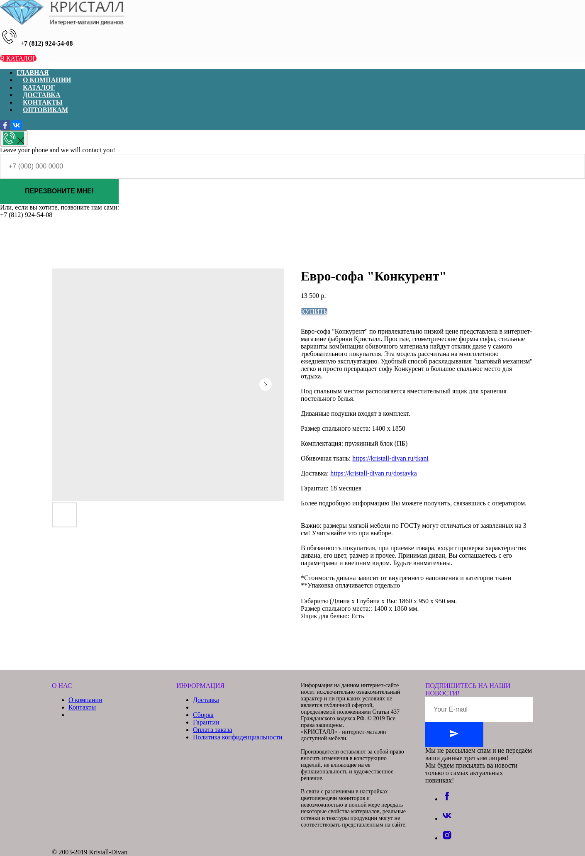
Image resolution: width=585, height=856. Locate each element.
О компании (85, 699)
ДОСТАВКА (41, 94)
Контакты (82, 707)
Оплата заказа (212, 729)
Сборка (203, 714)
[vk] (447, 818)
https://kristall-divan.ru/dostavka (373, 473)
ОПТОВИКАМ (45, 109)
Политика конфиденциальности (238, 737)
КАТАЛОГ (39, 87)
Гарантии (206, 722)
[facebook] (447, 798)
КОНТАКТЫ (43, 102)
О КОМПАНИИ (47, 79)
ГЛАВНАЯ (33, 72)
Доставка (206, 699)
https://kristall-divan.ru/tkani (390, 458)
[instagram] (447, 837)
